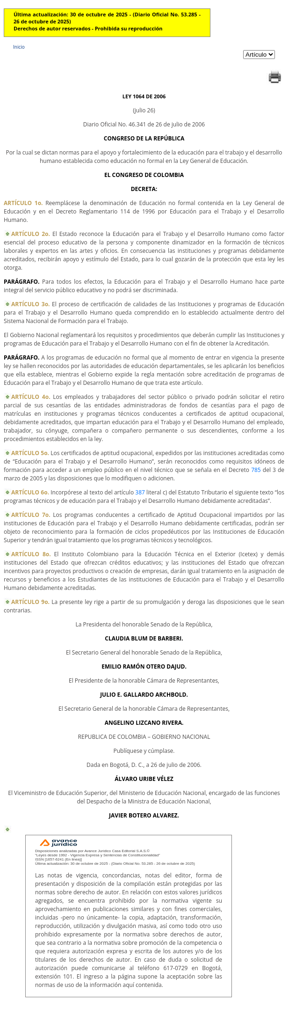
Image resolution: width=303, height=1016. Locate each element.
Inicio (19, 47)
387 (140, 492)
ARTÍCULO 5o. (30, 453)
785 (256, 470)
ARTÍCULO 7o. (30, 515)
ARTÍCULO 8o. (31, 554)
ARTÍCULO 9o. (30, 602)
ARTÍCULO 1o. (23, 203)
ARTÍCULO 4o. (30, 397)
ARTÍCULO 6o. (30, 492)
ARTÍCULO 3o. (30, 304)
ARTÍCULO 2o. (30, 234)
